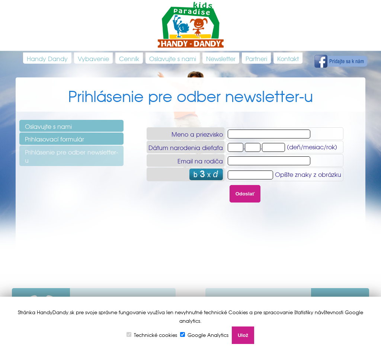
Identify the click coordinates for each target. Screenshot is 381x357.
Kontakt (288, 58)
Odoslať (245, 194)
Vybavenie (93, 58)
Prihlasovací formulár (54, 138)
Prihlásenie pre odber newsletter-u (71, 156)
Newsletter (221, 58)
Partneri (256, 58)
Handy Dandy (47, 58)
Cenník (129, 58)
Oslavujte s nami (172, 58)
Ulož (243, 335)
